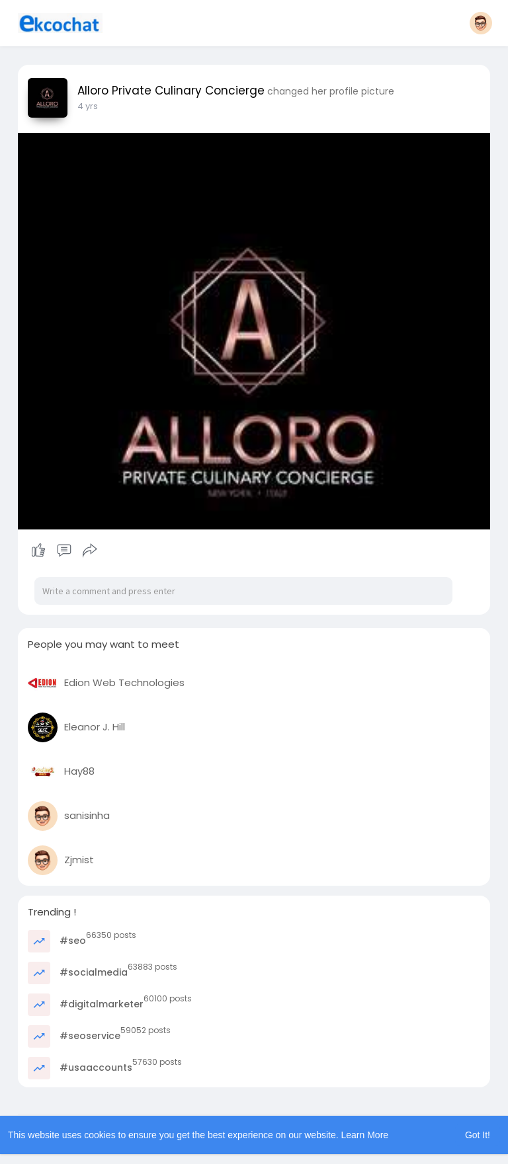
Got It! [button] (477, 1135)
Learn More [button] (365, 1135)
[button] (481, 23)
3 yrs (87, 106)
